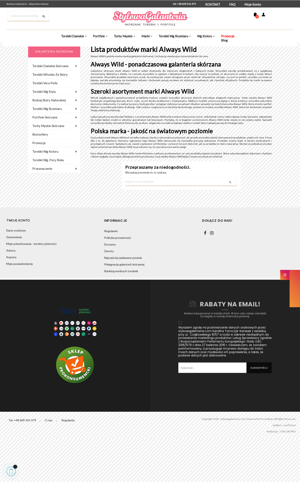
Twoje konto (18, 264)
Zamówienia (14, 281)
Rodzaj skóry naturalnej (49, 121)
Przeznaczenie (42, 190)
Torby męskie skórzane (48, 147)
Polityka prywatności (117, 281)
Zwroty (109, 294)
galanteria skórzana (54, 72)
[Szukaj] (28, 16)
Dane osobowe (16, 274)
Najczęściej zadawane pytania (123, 301)
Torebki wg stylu (44, 113)
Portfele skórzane (45, 138)
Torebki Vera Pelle (45, 104)
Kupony (11, 301)
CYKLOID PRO (286, 474)
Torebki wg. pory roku (48, 181)
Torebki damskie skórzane (50, 87)
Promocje (39, 164)
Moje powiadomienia (19, 307)
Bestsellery (40, 155)
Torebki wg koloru (45, 173)
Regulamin (111, 274)
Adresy (11, 294)
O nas (49, 463)
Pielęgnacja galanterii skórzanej (124, 307)
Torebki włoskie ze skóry (50, 96)
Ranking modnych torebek (121, 314)
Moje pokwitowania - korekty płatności (31, 287)
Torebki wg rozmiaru (47, 130)
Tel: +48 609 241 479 (22, 463)
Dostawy (110, 287)
